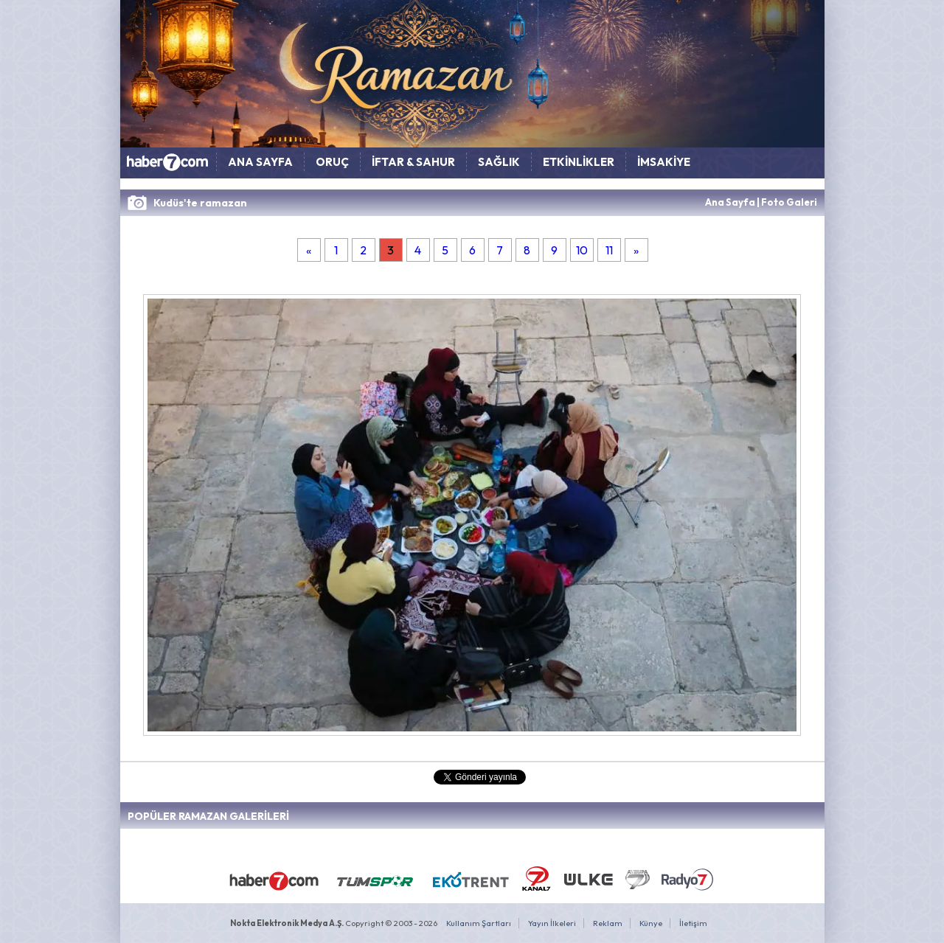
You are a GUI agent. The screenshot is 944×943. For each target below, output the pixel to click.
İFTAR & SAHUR (413, 162)
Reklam (607, 923)
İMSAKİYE (663, 162)
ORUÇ (332, 162)
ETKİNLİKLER (578, 162)
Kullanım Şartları (478, 923)
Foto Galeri (789, 202)
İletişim (693, 923)
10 (582, 250)
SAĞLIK (499, 162)
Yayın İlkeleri (552, 923)
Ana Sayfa (730, 202)
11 (609, 250)
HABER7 (168, 165)
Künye (650, 923)
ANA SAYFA (260, 162)
